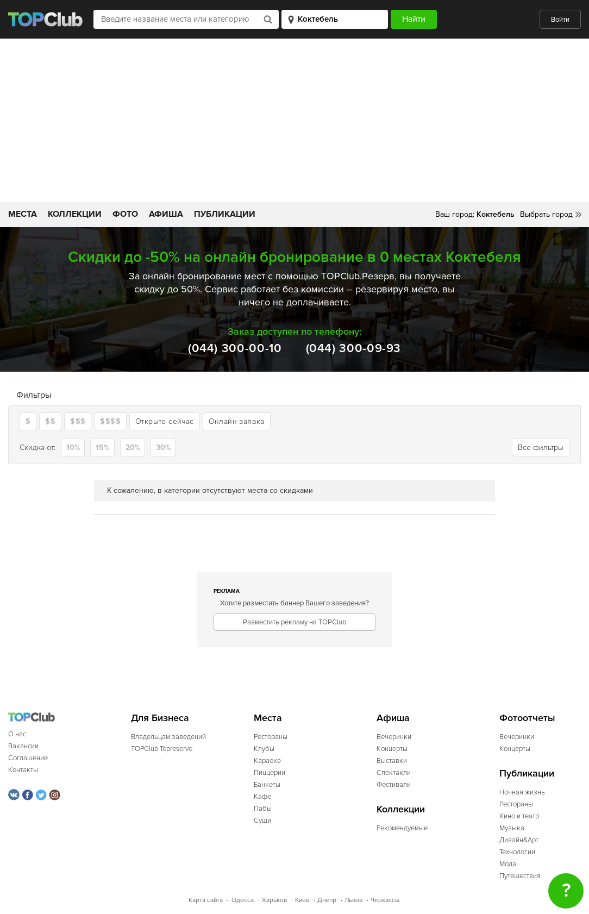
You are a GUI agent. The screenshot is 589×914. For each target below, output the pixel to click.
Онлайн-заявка (237, 421)
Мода (507, 864)
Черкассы (385, 900)
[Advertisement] (294, 120)
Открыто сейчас (164, 421)
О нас (17, 734)
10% (73, 447)
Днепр (326, 900)
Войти (560, 19)
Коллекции (75, 214)
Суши (262, 820)
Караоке (267, 760)
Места (22, 214)
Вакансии (23, 746)
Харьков (274, 900)
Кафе (262, 796)
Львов (353, 900)
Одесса (242, 900)
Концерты (392, 748)
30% (163, 447)
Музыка (511, 828)
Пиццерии (269, 772)
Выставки (392, 760)
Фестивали (394, 784)
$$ (50, 421)
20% (133, 447)
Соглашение (28, 758)
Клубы (264, 748)
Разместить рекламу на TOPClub (294, 622)
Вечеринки (394, 737)
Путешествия (520, 876)
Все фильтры (540, 447)
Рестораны (270, 737)
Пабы (263, 808)
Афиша (166, 214)
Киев (302, 900)
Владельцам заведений (168, 737)
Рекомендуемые (402, 828)
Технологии (517, 852)
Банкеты (267, 784)
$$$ (77, 421)
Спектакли (394, 772)
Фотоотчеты (527, 718)
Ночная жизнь (522, 792)
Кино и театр (519, 816)
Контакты (23, 770)
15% (103, 447)
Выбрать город (546, 214)
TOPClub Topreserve (161, 748)
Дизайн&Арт (518, 840)
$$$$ (110, 421)
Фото (125, 214)
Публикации (224, 214)
